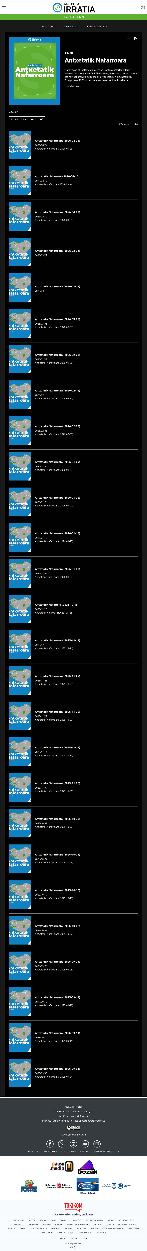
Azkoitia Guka (16, 1224)
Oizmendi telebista (113, 1228)
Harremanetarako (103, 1151)
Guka (22, 1228)
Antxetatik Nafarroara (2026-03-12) (57, 286)
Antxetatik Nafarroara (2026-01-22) (57, 497)
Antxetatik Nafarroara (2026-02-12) (57, 390)
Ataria (111, 1220)
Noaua (94, 1228)
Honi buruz (32, 1151)
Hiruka (55, 1228)
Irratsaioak (71, 26)
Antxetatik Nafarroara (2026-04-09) (57, 212)
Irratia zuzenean (97, 26)
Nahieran (73, 17)
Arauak (84, 1151)
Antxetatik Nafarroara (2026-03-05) (57, 319)
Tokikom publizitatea (73, 1243)
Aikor (32, 1220)
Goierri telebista (128, 1224)
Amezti (64, 1220)
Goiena (110, 1224)
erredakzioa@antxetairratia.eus (88, 1120)
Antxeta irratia (94, 1220)
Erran (58, 1224)
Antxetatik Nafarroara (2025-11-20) (57, 711)
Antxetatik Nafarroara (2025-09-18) (57, 997)
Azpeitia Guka (126, 1220)
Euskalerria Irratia (78, 1224)
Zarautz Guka (65, 1232)
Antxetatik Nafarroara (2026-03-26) (57, 250)
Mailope (81, 1228)
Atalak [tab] (13, 112)
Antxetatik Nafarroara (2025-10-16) (57, 890)
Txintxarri (47, 1232)
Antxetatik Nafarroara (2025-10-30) (57, 819)
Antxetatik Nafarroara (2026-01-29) (57, 462)
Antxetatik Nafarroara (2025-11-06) (57, 783)
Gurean (74, 1238)
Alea (53, 1220)
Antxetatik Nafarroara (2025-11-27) (57, 676)
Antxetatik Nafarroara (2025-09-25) (57, 961)
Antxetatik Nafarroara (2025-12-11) (57, 640)
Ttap (84, 1238)
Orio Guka (133, 1228)
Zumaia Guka (84, 1232)
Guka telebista (38, 1228)
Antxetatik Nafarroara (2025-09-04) (57, 1068)
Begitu (47, 1224)
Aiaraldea (18, 1220)
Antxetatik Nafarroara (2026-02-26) (57, 355)
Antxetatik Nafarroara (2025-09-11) (57, 1033)
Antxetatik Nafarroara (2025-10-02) (57, 926)
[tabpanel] (73, 603)
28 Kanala (101, 1232)
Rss (120, 1151)
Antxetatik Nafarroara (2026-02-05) (57, 426)
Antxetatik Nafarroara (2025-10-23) (57, 854)
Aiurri (42, 1220)
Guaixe (11, 1228)
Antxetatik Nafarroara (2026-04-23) (57, 140)
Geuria (97, 1224)
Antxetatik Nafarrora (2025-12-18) (57, 604)
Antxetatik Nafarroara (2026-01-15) (57, 533)
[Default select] (27, 119)
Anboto (77, 1220)
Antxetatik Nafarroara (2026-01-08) (57, 569)
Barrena (34, 1224)
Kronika (68, 1228)
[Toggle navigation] (4, 7)
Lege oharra (50, 1151)
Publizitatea (68, 1151)
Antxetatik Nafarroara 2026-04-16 (56, 176)
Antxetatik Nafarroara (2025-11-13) (57, 747)
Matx (62, 1238)
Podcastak (48, 26)
